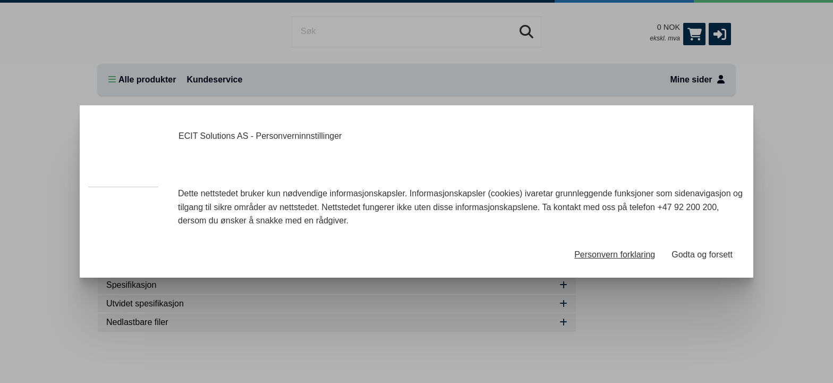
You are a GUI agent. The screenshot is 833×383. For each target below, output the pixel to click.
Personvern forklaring (614, 254)
